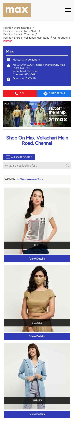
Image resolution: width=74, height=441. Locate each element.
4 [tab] (43, 123)
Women (10, 179)
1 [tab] (31, 123)
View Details (37, 258)
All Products (60, 37)
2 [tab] (35, 123)
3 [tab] (39, 123)
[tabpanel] (37, 113)
